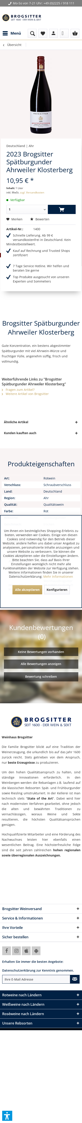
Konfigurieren (57, 590)
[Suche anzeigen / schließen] (32, 33)
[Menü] (11, 33)
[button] (7, 1116)
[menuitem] (11, 33)
